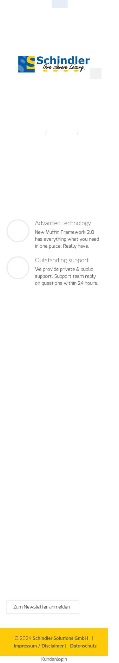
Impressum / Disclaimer (39, 645)
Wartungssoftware (46, 437)
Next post (15, 171)
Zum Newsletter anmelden (42, 607)
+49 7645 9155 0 (75, 8)
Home (34, 133)
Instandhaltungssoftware (57, 388)
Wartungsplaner (23, 395)
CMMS (21, 388)
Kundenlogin (54, 659)
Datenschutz (83, 645)
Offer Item (61, 133)
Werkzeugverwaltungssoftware (40, 402)
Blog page (94, 171)
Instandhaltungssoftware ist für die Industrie (54, 493)
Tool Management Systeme (54, 409)
